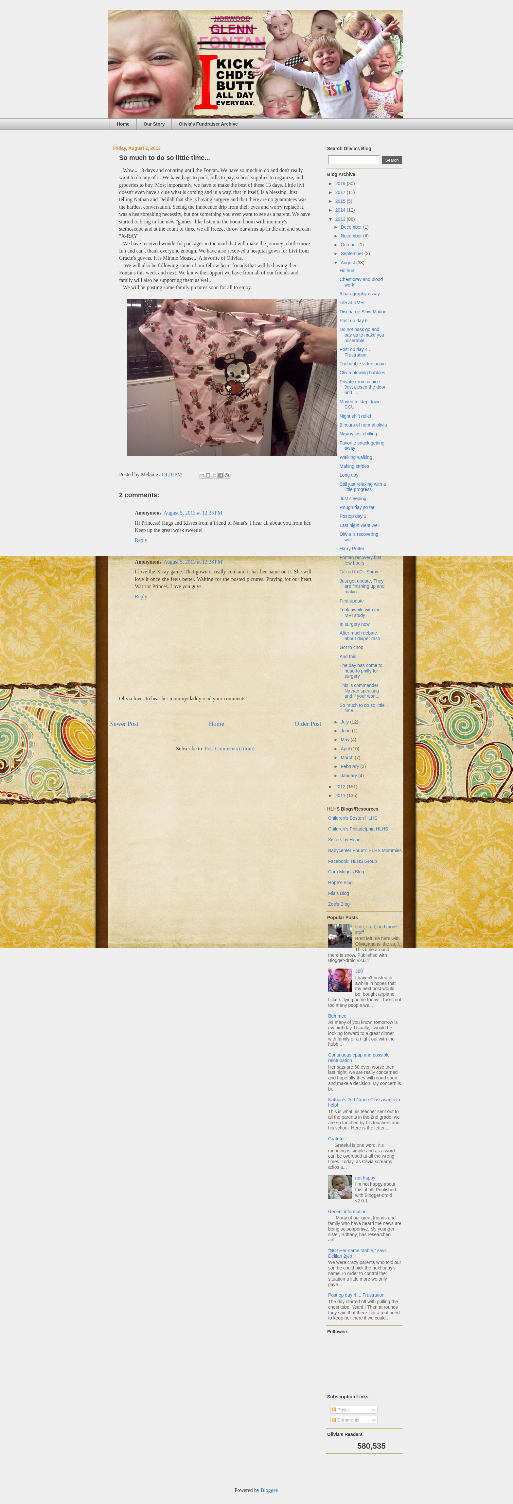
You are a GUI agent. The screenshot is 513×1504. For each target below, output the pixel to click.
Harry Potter (352, 548)
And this (348, 656)
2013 (341, 219)
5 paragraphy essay (360, 293)
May (345, 739)
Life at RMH (352, 302)
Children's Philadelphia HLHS (358, 828)
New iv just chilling (358, 433)
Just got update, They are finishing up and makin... (362, 586)
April (346, 748)
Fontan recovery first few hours (360, 560)
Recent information (347, 1211)
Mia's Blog (338, 893)
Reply (141, 540)
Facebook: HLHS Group (352, 861)
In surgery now (355, 624)
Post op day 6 (354, 320)
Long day (349, 475)
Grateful (336, 1138)
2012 (341, 786)
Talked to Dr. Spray (359, 571)
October (349, 244)
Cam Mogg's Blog (346, 871)
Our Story (154, 124)
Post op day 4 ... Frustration (356, 352)
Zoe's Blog (339, 904)
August (348, 262)
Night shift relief (355, 416)
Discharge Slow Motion (363, 311)
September (352, 253)
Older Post (307, 723)
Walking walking (356, 457)
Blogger (269, 1490)
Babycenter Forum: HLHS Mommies (365, 850)
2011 (341, 795)
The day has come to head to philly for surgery (361, 671)
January (349, 775)
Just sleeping (353, 498)
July (345, 722)
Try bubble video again (363, 363)
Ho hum (348, 270)
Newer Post (123, 723)
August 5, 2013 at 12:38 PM (193, 562)
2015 (341, 201)
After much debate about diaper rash (360, 635)
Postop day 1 (353, 516)
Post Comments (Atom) (230, 748)
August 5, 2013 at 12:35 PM (193, 513)
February (350, 766)
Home (123, 124)
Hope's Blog (340, 882)
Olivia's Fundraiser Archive (208, 124)
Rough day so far (357, 507)
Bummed (337, 1016)
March (348, 757)
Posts (340, 1409)
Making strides (354, 466)
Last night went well (360, 525)
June (346, 730)
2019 (341, 183)
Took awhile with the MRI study (360, 612)
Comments (346, 1420)
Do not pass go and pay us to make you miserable (362, 335)
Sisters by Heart (344, 839)
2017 (341, 192)
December (352, 227)
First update (352, 600)
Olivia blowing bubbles (362, 372)
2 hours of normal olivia (363, 425)
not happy (365, 1177)
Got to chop (351, 647)
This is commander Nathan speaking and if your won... (360, 691)
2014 (341, 210)
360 (359, 971)
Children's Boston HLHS (353, 818)
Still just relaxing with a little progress (363, 486)
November (352, 235)
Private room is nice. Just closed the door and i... (362, 387)
